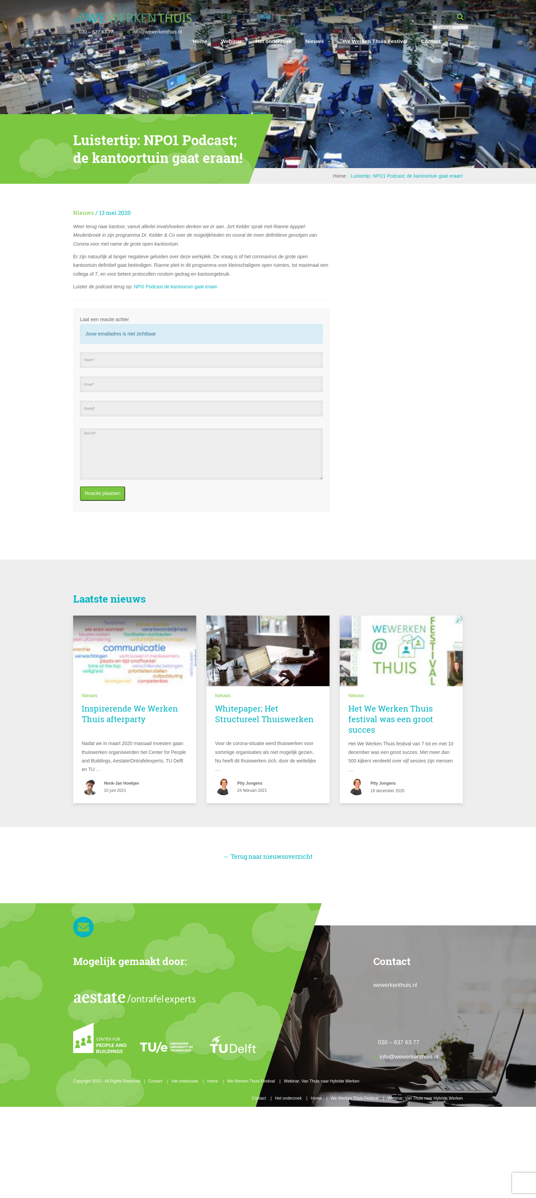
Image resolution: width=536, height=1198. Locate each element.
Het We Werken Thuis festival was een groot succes (390, 719)
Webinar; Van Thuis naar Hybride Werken (322, 1081)
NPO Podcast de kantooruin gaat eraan (175, 286)
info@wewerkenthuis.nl (154, 32)
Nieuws (315, 41)
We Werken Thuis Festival (375, 41)
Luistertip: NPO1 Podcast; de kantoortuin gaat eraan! (407, 176)
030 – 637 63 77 (94, 32)
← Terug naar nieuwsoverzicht (268, 856)
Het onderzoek (273, 41)
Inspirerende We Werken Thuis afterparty (130, 714)
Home (200, 41)
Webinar (231, 41)
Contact (431, 41)
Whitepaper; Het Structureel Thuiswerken (264, 714)
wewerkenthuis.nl (395, 985)
